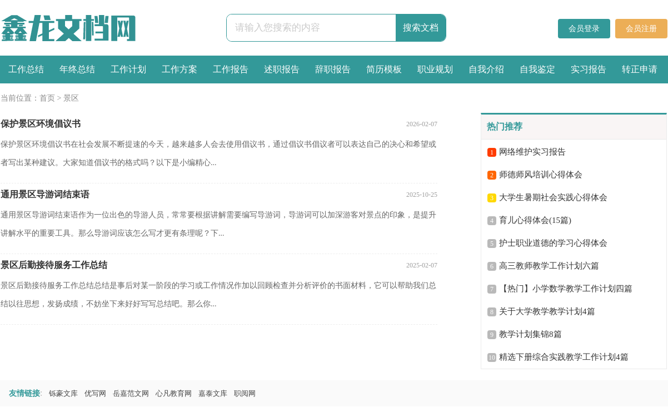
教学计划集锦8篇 (530, 334)
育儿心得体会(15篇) (535, 220)
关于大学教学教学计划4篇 (547, 311)
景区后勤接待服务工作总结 (54, 265)
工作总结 (26, 69)
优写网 (95, 393)
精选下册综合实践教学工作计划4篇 (564, 357)
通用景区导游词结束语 (45, 194)
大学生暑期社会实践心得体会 (553, 197)
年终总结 (77, 69)
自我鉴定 (537, 69)
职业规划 (435, 69)
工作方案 (179, 69)
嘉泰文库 (212, 393)
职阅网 (245, 393)
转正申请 (639, 69)
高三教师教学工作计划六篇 (549, 265)
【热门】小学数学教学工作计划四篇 (565, 288)
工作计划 (128, 69)
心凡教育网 (174, 393)
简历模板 (384, 69)
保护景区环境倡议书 (41, 123)
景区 (71, 98)
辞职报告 (333, 69)
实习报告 (588, 69)
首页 (47, 98)
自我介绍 (486, 69)
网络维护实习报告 (532, 151)
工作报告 (230, 69)
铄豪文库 (63, 393)
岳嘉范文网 (131, 393)
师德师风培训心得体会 (540, 174)
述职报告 (282, 69)
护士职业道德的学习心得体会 (553, 243)
